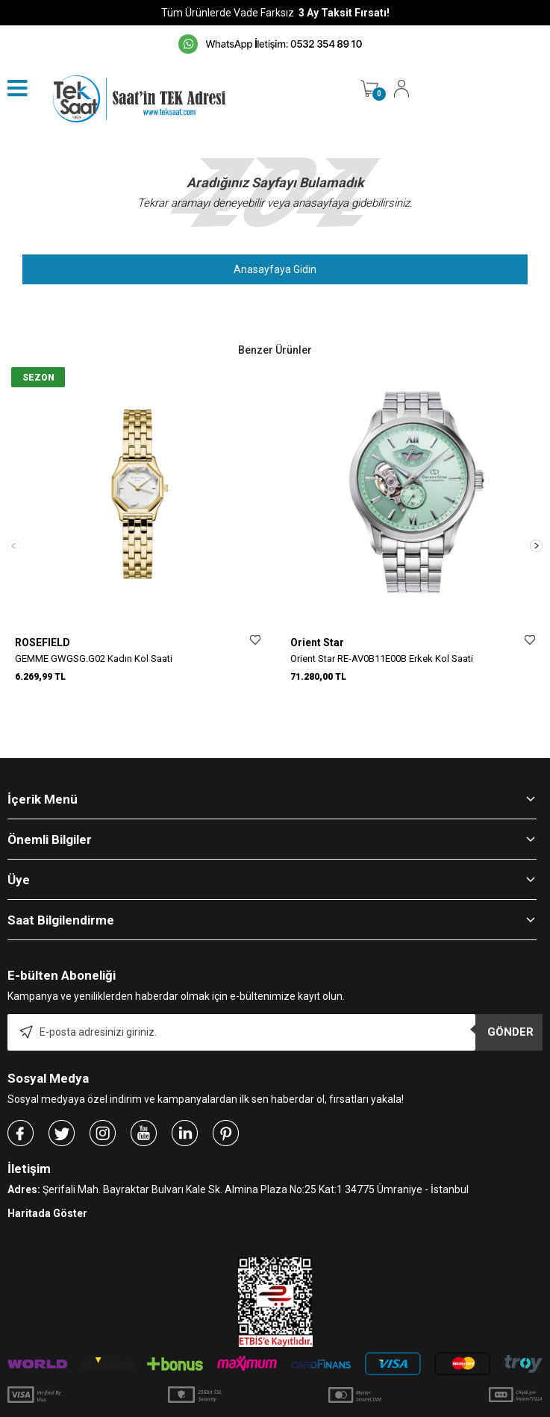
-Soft (198, 1398)
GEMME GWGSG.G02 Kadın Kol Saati (93, 658)
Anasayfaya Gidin (275, 269)
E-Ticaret (231, 1398)
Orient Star (317, 642)
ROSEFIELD (42, 642)
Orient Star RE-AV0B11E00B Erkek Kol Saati (381, 658)
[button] (536, 526)
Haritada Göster (47, 1175)
